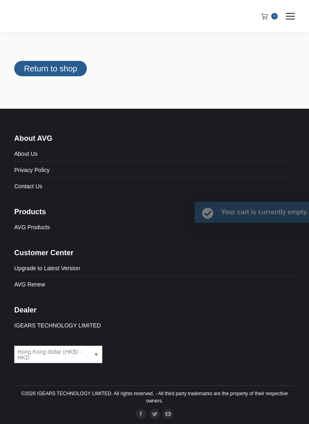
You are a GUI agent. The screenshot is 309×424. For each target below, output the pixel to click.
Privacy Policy (32, 170)
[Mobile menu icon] (290, 16)
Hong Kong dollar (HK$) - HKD (49, 355)
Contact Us (28, 186)
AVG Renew (29, 284)
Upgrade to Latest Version (47, 268)
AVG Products (32, 227)
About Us (26, 154)
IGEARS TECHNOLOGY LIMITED (57, 325)
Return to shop (50, 68)
